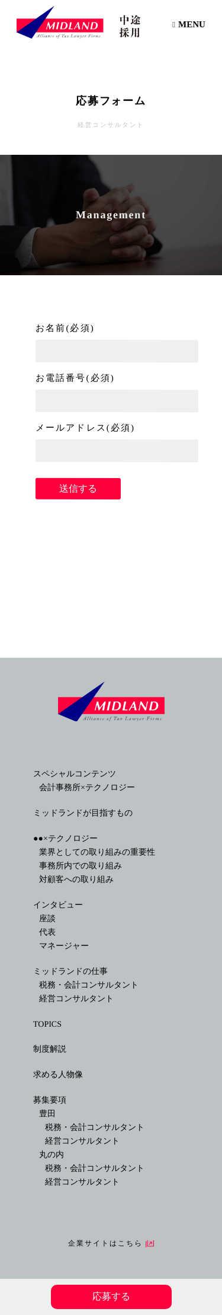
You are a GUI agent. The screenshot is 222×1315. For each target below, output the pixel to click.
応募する (111, 1296)
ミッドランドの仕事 (70, 971)
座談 (47, 918)
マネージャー (64, 945)
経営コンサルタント (76, 998)
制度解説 (49, 1049)
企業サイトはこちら (105, 1243)
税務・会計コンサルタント (89, 984)
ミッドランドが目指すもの (83, 812)
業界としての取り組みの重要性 (97, 852)
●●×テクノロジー (65, 838)
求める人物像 (58, 1074)
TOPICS (47, 1024)
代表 (47, 932)
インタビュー (58, 904)
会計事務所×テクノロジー (87, 787)
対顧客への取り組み (76, 879)
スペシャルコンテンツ (74, 773)
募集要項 (49, 1100)
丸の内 (51, 1154)
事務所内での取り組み (80, 865)
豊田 (47, 1113)
